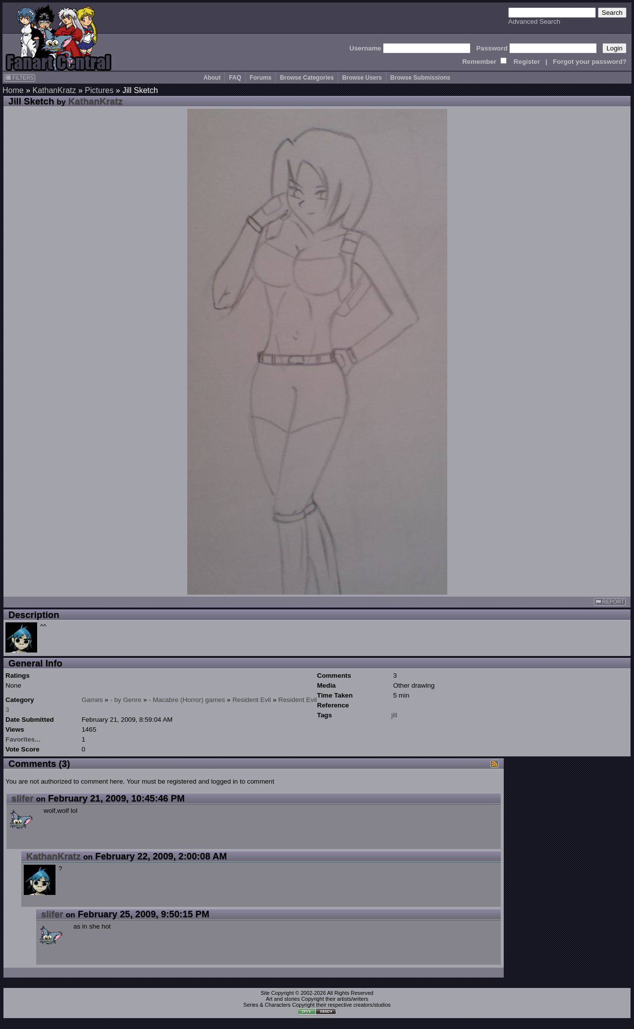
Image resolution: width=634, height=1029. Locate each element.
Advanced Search (534, 21)
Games (92, 699)
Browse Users (362, 77)
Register (527, 61)
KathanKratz (54, 90)
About (212, 77)
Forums (260, 77)
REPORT (609, 602)
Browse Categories (307, 77)
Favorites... (22, 739)
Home (13, 90)
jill (394, 715)
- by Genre (126, 699)
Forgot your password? (590, 61)
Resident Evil (251, 699)
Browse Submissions (420, 77)
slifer (22, 798)
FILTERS (19, 78)
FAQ (235, 77)
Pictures (99, 90)
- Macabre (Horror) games (187, 699)
